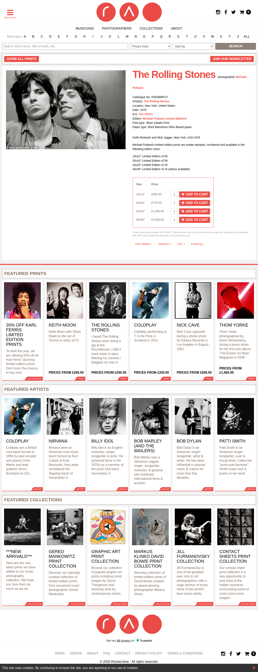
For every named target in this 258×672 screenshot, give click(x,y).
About (176, 28)
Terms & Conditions (185, 653)
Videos (76, 653)
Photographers (116, 28)
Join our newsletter (232, 59)
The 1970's (145, 114)
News (60, 653)
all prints (21, 59)
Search (235, 46)
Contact (122, 653)
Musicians (85, 28)
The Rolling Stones (157, 101)
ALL (246, 36)
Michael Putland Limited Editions (165, 118)
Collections (151, 28)
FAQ (106, 653)
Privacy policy (148, 653)
